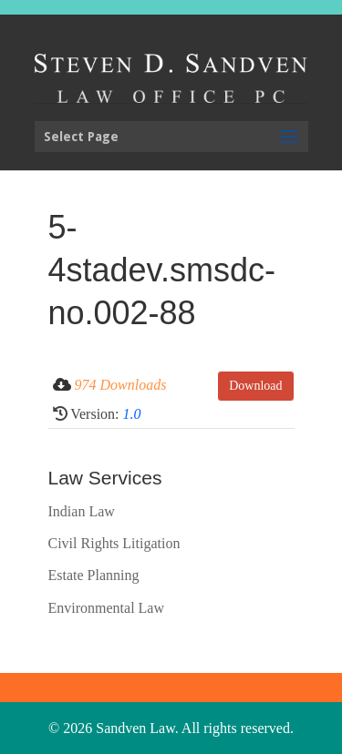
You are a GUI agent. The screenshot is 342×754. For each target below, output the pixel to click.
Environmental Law (106, 608)
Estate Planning (94, 575)
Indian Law (81, 511)
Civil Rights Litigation (114, 543)
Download (255, 385)
